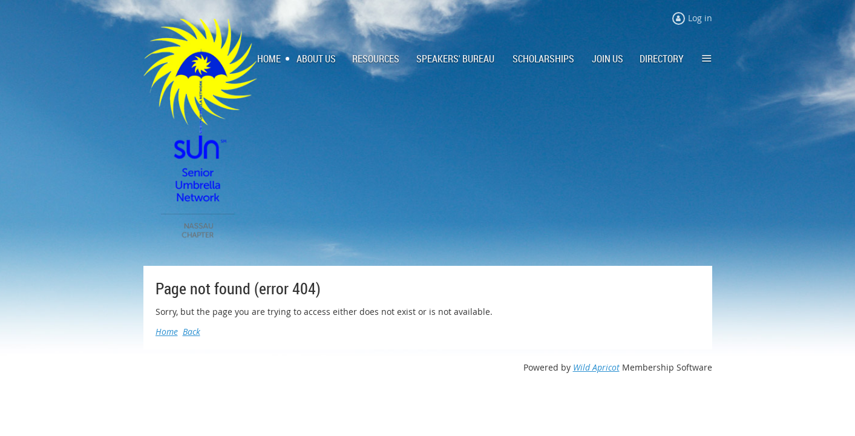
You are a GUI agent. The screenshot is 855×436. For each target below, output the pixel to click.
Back (191, 331)
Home (167, 331)
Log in (700, 18)
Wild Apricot (596, 367)
